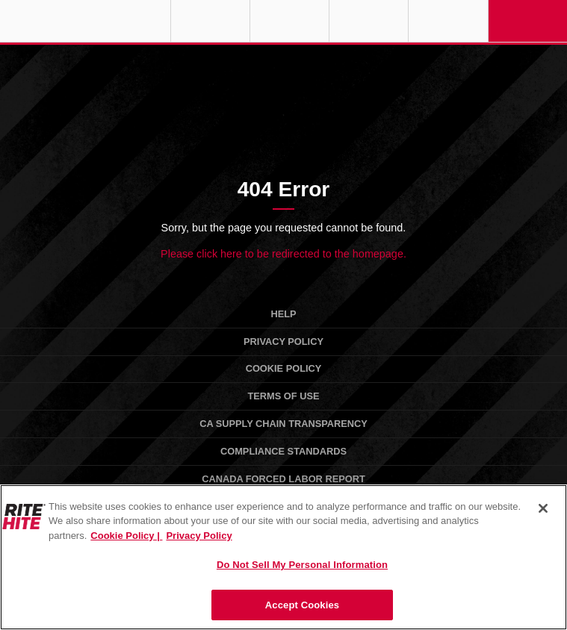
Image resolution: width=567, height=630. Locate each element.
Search (448, 21)
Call (368, 21)
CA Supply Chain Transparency (283, 423)
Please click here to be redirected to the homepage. (283, 254)
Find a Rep (289, 21)
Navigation (528, 21)
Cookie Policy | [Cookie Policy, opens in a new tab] (126, 535)
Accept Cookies (302, 605)
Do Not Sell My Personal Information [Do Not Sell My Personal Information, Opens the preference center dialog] (302, 564)
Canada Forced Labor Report (283, 478)
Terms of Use (284, 396)
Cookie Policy (284, 368)
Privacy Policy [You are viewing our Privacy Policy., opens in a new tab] (199, 535)
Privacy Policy (283, 341)
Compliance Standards (283, 451)
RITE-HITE (85, 21)
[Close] (543, 508)
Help (283, 313)
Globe (210, 21)
